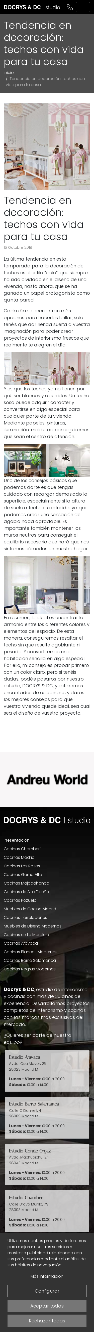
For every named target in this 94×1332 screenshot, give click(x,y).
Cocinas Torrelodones (25, 917)
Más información (47, 1276)
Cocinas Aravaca (21, 943)
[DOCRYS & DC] (32, 7)
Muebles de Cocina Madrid (30, 909)
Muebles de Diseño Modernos (32, 926)
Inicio (9, 73)
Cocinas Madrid (19, 857)
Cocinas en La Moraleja (26, 935)
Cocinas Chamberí (22, 849)
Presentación (17, 840)
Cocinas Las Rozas (22, 866)
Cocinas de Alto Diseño (26, 892)
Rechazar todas (47, 1321)
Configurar (47, 1291)
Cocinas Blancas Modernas (30, 952)
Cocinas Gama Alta (23, 874)
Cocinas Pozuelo (20, 900)
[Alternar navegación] (83, 7)
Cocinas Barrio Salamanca (30, 960)
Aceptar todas (47, 1306)
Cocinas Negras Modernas (30, 969)
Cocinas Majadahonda (26, 883)
